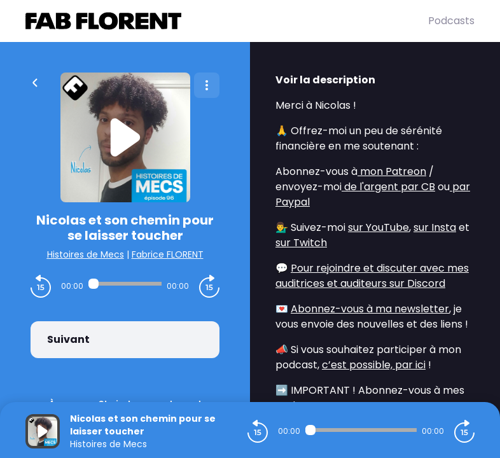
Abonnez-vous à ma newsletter (370, 309)
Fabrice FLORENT (168, 254)
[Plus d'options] (206, 85)
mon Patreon (392, 171)
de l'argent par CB (388, 186)
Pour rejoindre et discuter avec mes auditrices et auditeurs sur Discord (372, 276)
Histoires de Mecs (85, 254)
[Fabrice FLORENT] (226, 21)
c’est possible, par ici (374, 364)
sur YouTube (378, 227)
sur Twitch (301, 242)
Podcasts (451, 20)
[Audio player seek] (125, 283)
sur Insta (434, 227)
